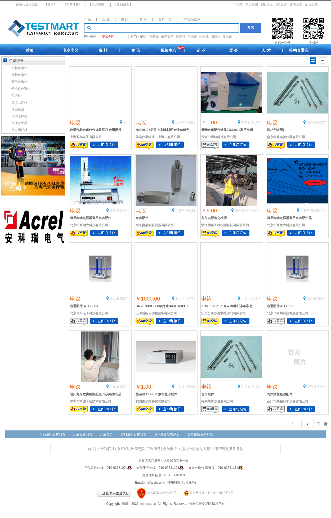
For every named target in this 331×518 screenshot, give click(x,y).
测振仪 (192, 37)
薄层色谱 (17, 109)
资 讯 (135, 50)
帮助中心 (267, 5)
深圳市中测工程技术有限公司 (90, 401)
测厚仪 (215, 37)
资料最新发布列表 (133, 434)
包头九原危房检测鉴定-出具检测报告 (96, 394)
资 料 (143, 19)
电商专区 (70, 50)
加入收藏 (311, 5)
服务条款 (236, 449)
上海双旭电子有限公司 (86, 137)
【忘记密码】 (97, 5)
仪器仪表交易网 (27, 5)
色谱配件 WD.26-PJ (84, 306)
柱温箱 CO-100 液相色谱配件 (156, 394)
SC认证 (281, 5)
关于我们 (104, 449)
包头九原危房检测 (214, 218)
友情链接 (137, 449)
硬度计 (180, 37)
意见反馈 (203, 449)
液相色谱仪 (19, 75)
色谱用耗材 (19, 130)
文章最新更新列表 (200, 434)
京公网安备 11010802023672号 (207, 493)
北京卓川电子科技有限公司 (89, 313)
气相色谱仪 (19, 68)
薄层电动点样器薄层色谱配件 (90, 218)
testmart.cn (148, 504)
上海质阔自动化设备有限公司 (156, 313)
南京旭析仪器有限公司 (217, 401)
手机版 (238, 5)
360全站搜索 (191, 19)
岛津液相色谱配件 (279, 394)
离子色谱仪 (19, 82)
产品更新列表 (82, 434)
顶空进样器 (19, 116)
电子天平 (167, 37)
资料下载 (164, 19)
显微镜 (227, 37)
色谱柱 (16, 95)
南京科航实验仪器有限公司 (286, 137)
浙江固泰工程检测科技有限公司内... (226, 225)
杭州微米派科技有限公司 (153, 401)
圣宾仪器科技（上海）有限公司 (158, 137)
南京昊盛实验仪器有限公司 (155, 225)
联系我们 (120, 449)
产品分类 (106, 434)
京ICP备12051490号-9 (164, 493)
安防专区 (108, 37)
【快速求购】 (123, 5)
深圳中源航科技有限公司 (218, 137)
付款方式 (186, 449)
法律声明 (219, 449)
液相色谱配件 (276, 130)
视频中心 (168, 50)
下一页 (322, 424)
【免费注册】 (72, 5)
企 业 (105, 19)
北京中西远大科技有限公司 (89, 225)
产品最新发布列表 (52, 434)
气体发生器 (19, 123)
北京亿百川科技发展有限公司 (287, 313)
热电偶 (204, 37)
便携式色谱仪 (20, 88)
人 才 (266, 50)
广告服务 (153, 449)
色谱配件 (142, 218)
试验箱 (154, 37)
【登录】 (50, 5)
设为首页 (296, 5)
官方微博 (251, 5)
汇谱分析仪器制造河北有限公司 (223, 313)
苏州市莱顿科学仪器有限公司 (287, 401)
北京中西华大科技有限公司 (286, 225)
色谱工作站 (19, 102)
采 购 (124, 19)
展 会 (233, 50)
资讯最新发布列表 (167, 434)
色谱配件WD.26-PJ (280, 306)
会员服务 (170, 449)
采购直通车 (299, 50)
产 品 (87, 19)
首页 (30, 50)
